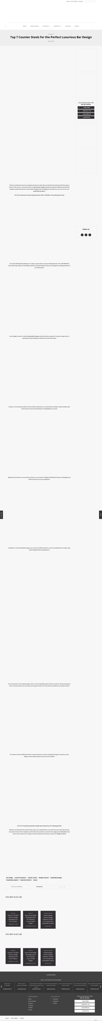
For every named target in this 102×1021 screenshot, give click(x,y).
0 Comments (39, 886)
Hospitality (51, 34)
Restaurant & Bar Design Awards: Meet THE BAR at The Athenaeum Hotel (42, 195)
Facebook (54, 1001)
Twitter (54, 1003)
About (7, 1018)
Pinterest (54, 999)
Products (57, 26)
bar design (9, 877)
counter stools (32, 877)
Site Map (22, 1018)
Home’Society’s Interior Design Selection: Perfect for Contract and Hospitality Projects (48, 919)
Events (77, 26)
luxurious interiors (25, 880)
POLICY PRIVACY (74, 1)
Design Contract (61, 834)
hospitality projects (12, 880)
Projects (46, 26)
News (24, 26)
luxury (35, 880)
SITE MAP (81, 1)
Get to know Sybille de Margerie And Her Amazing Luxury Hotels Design (30, 919)
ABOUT (68, 1)
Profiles (68, 26)
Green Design (34, 26)
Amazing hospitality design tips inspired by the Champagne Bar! (42, 826)
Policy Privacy (14, 1018)
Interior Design (48, 913)
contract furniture (20, 877)
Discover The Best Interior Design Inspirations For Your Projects (13, 918)
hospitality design (56, 877)
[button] (100, 987)
